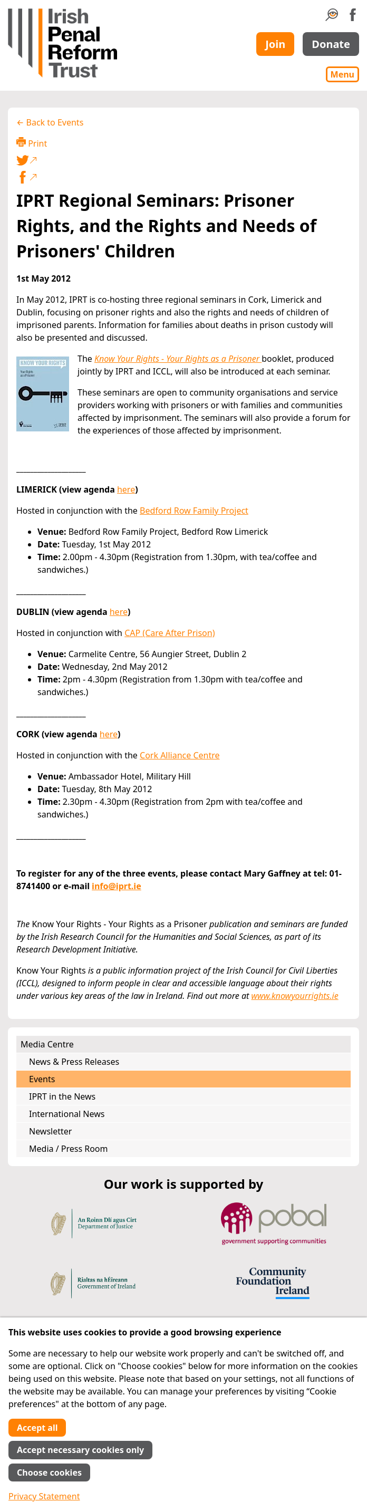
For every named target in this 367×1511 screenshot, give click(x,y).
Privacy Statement (44, 1496)
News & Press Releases (74, 1061)
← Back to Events (49, 122)
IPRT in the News (62, 1096)
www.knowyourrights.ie (295, 996)
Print (31, 143)
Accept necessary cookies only (80, 1450)
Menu (342, 74)
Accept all (37, 1427)
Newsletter (50, 1131)
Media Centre (47, 1044)
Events (42, 1079)
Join (275, 44)
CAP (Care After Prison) (169, 633)
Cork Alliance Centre (180, 755)
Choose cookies (49, 1472)
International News (66, 1114)
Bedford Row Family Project (194, 510)
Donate (331, 44)
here (126, 489)
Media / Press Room (68, 1148)
